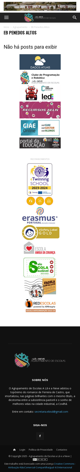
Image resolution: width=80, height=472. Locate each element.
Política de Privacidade (41, 449)
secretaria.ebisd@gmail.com (51, 411)
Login (22, 449)
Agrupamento (20, 27)
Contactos (61, 449)
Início (6, 27)
